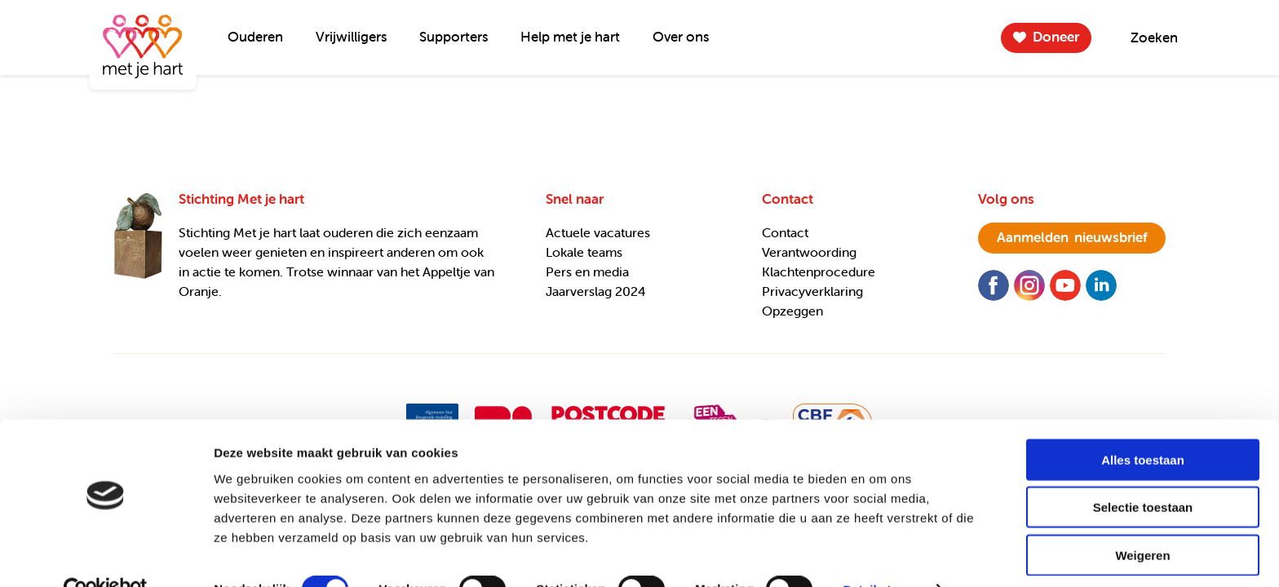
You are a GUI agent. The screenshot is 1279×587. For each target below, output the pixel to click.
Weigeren (1142, 520)
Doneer (1056, 37)
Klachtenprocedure (818, 271)
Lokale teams (584, 252)
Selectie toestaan (1143, 472)
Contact (785, 232)
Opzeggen (792, 310)
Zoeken (1154, 37)
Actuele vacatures (598, 232)
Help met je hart (570, 37)
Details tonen (881, 555)
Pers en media (587, 271)
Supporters (453, 37)
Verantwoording (809, 252)
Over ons (681, 37)
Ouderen (255, 37)
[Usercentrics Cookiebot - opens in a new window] (105, 555)
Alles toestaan (1142, 424)
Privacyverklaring (812, 291)
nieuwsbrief (1072, 237)
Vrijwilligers (351, 37)
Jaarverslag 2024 (596, 291)
